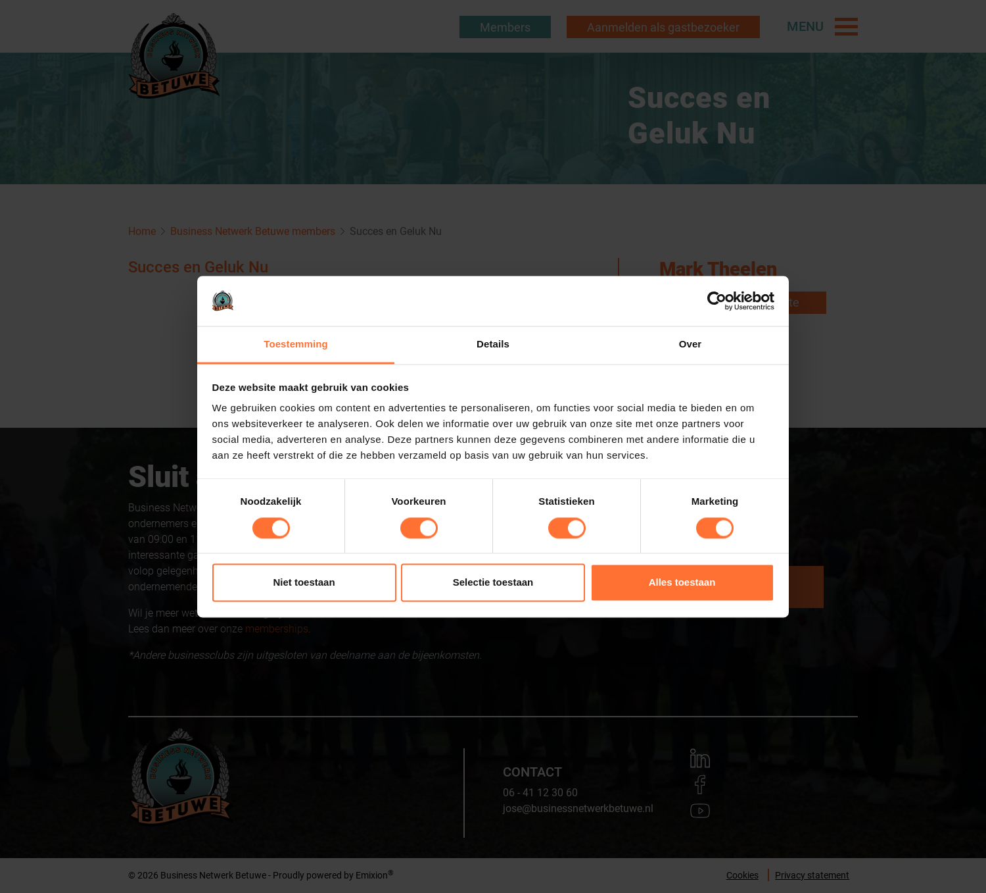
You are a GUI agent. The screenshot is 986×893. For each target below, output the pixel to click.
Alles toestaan (682, 582)
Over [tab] (690, 344)
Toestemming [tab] (296, 344)
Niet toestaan (304, 582)
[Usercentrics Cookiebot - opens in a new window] (716, 301)
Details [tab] (493, 344)
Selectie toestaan (493, 582)
